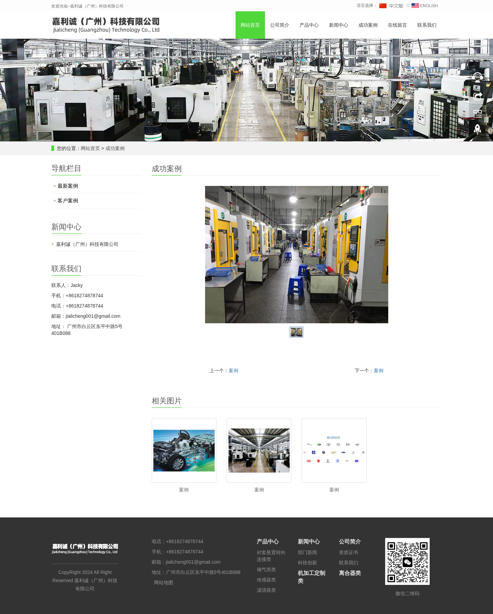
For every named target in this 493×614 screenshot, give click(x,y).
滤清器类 (266, 590)
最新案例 (68, 186)
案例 (233, 370)
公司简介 (279, 25)
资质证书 (348, 552)
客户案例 (68, 200)
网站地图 (163, 582)
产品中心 (309, 25)
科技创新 (307, 562)
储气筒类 (266, 569)
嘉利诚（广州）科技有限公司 (87, 244)
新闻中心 (338, 25)
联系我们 (427, 25)
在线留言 (397, 25)
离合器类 (350, 573)
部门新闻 (307, 552)
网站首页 (250, 25)
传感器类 (266, 579)
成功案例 (368, 25)
